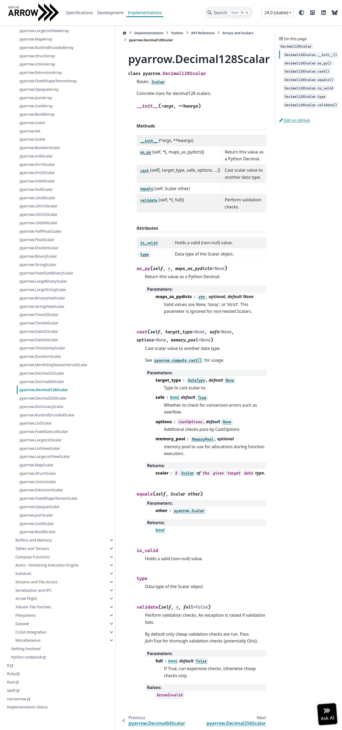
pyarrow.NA (29, 118)
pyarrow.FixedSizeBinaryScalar (46, 260)
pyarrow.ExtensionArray (40, 60)
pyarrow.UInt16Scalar (38, 193)
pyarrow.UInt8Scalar (37, 185)
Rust (11, 682)
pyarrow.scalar (32, 110)
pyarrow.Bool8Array (37, 101)
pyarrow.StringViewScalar (41, 294)
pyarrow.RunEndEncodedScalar (47, 408)
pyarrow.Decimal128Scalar (43, 383)
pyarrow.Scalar (32, 127)
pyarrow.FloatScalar (36, 227)
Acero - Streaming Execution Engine (40, 562)
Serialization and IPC (33, 590)
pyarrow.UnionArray (37, 51)
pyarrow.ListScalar (35, 417)
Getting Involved (25, 648)
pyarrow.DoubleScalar (38, 235)
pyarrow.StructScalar (37, 467)
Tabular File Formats (33, 607)
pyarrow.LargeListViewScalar (44, 450)
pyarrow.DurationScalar (40, 344)
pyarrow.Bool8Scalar (37, 525)
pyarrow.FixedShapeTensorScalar (48, 492)
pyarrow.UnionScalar (37, 475)
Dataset (22, 623)
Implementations (145, 13)
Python (147, 32)
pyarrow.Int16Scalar (37, 152)
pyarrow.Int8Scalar (36, 143)
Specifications (79, 13)
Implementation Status (27, 707)
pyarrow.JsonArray (35, 85)
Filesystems (25, 615)
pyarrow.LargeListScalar (40, 433)
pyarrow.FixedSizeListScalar (43, 425)
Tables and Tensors (32, 542)
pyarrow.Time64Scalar (38, 310)
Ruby (11, 673)
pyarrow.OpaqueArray (38, 76)
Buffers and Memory (33, 534)
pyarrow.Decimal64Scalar (41, 375)
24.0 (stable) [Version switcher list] (276, 13)
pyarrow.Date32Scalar (38, 318)
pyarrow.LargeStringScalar (42, 277)
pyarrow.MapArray (35, 26)
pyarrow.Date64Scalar (38, 327)
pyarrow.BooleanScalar (39, 135)
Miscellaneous (27, 640)
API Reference (172, 32)
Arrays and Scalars (208, 32)
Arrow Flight (26, 598)
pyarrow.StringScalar (37, 252)
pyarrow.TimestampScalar (42, 335)
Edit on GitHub (294, 120)
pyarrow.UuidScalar (36, 517)
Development (110, 13)
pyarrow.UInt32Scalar (38, 202)
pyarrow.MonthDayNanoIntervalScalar (50, 355)
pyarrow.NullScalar (36, 177)
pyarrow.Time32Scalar (38, 302)
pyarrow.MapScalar (36, 458)
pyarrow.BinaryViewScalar (42, 285)
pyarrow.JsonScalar (36, 509)
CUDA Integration (30, 632)
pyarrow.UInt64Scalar (38, 210)
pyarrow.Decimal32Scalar (41, 367)
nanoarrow (16, 698)
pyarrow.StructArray (37, 43)
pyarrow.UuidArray (36, 93)
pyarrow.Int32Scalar (37, 160)
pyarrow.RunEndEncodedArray (46, 35)
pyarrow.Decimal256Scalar (42, 392)
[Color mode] (301, 12)
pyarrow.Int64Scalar (37, 168)
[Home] (94, 33)
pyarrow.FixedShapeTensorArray (48, 68)
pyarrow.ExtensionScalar (41, 484)
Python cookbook (26, 657)
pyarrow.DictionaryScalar (41, 400)
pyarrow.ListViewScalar (39, 442)
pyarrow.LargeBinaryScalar (43, 269)
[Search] (229, 12)
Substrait (23, 573)
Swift (11, 690)
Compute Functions (32, 550)
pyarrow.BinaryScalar (38, 243)
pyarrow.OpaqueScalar (39, 500)
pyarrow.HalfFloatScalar (40, 218)
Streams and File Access (36, 582)
